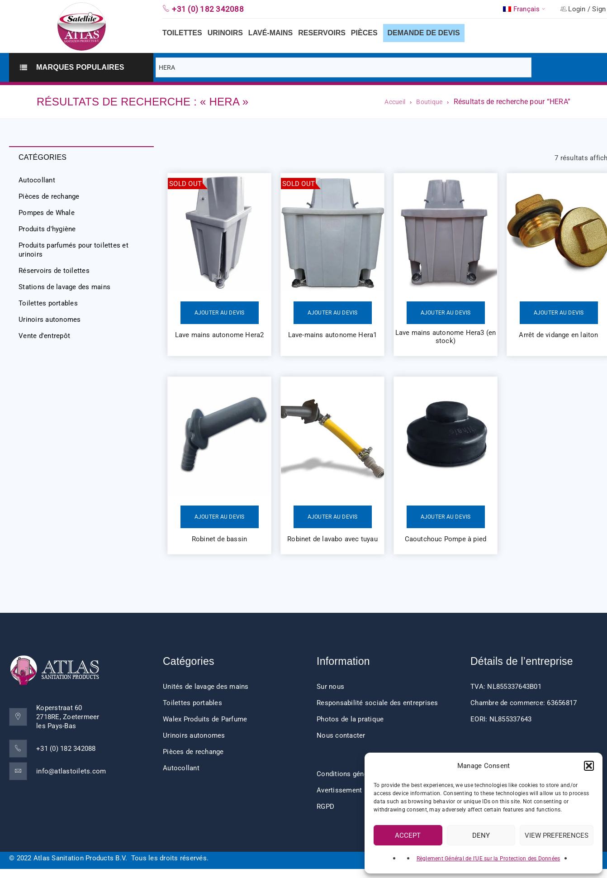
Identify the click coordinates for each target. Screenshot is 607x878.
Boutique (429, 101)
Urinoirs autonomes (50, 319)
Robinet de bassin (219, 539)
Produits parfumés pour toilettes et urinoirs (73, 249)
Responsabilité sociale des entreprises (377, 703)
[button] (588, 765)
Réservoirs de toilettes (54, 271)
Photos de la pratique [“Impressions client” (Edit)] (350, 719)
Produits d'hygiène (47, 229)
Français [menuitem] (526, 9)
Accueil (394, 101)
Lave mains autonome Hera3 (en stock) (445, 337)
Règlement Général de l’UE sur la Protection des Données (488, 858)
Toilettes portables (48, 303)
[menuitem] (525, 9)
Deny (481, 835)
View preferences (556, 835)
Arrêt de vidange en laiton (558, 335)
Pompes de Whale (47, 213)
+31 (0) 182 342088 (66, 748)
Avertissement (339, 790)
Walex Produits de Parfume (205, 719)
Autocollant (37, 180)
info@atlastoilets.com (71, 771)
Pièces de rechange (49, 196)
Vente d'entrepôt (44, 336)
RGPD (325, 806)
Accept (408, 835)
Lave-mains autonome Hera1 (332, 335)
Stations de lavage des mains (64, 287)
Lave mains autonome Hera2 (219, 335)
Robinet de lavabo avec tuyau (332, 539)
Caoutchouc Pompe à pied (446, 539)
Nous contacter (341, 735)
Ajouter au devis (219, 313)
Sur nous (330, 686)
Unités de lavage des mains (206, 686)
